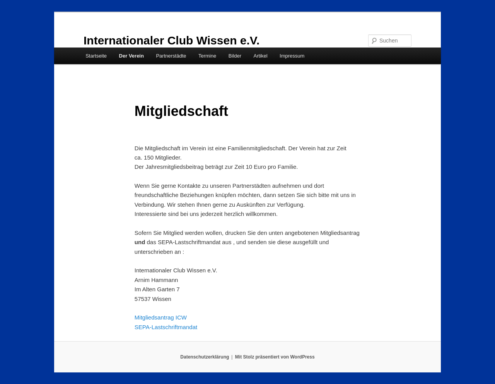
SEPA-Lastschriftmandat (166, 327)
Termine (207, 56)
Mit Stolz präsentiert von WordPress (275, 357)
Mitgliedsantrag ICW (161, 317)
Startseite (96, 56)
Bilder (235, 56)
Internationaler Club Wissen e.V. (171, 40)
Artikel (260, 56)
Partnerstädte (171, 56)
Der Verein (131, 56)
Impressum (292, 56)
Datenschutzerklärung (204, 357)
